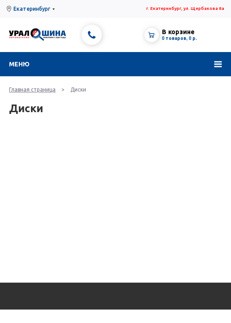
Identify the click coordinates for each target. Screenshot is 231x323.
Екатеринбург (31, 9)
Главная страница (32, 89)
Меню (19, 64)
